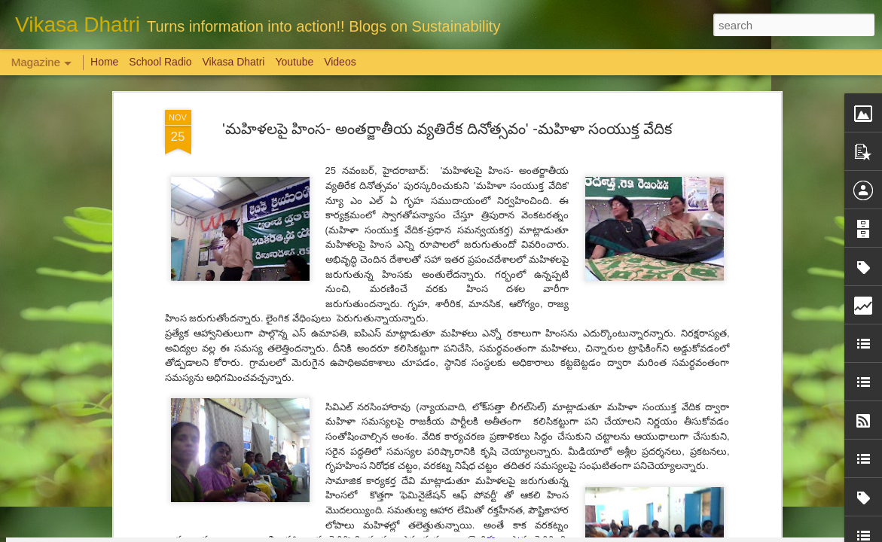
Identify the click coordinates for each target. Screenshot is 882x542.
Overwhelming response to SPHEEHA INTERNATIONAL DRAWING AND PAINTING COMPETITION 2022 (716, 475)
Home (104, 62)
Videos (340, 62)
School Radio (160, 62)
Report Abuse (532, 533)
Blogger (488, 533)
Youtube (294, 62)
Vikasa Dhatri (233, 62)
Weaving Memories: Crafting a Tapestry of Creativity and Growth (179, 455)
